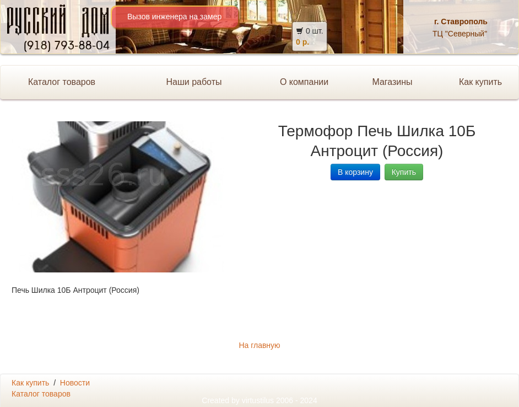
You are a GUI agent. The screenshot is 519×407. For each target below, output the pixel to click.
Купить (404, 172)
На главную (259, 345)
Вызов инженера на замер (174, 16)
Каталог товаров (61, 82)
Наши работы (193, 82)
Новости (75, 382)
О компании (304, 82)
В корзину (355, 172)
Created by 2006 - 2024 (259, 400)
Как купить (30, 382)
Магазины (392, 82)
